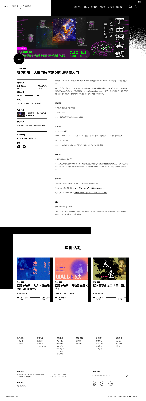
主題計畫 (40, 344)
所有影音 (119, 344)
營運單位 (79, 341)
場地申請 (60, 354)
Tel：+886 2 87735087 (57, 374)
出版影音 (119, 338)
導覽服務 (99, 349)
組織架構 (60, 344)
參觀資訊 (111, 7)
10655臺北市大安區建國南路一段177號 (31, 374)
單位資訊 (102, 7)
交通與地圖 (100, 344)
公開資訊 (60, 346)
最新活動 (40, 341)
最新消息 (77, 7)
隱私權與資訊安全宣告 (12, 396)
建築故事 (99, 346)
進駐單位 (79, 344)
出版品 (118, 346)
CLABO (119, 341)
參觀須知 (99, 341)
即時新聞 (20, 344)
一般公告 (20, 341)
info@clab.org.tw (24, 377)
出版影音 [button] (119, 7)
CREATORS (41, 346)
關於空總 (94, 7)
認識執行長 (60, 349)
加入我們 (60, 351)
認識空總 (60, 341)
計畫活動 (86, 7)
